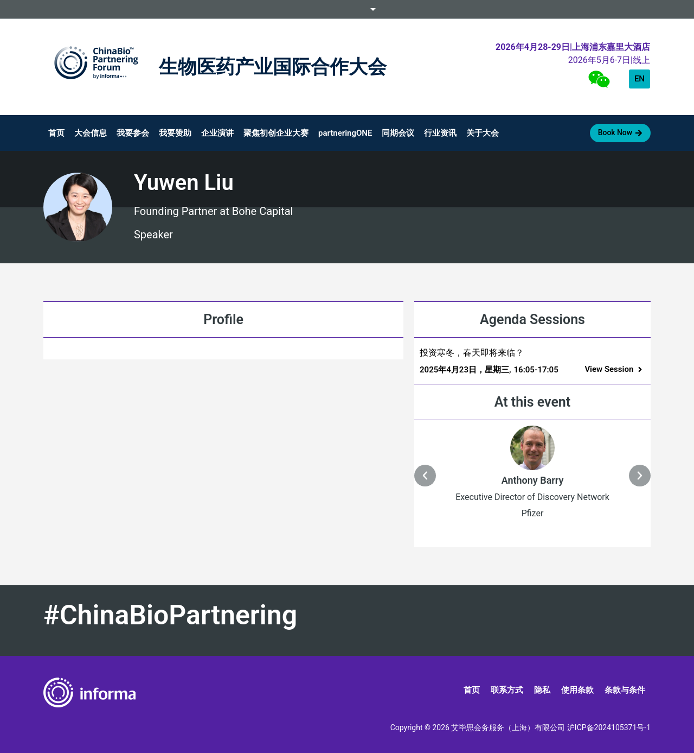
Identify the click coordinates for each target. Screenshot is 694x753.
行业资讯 (440, 133)
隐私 (542, 690)
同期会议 (398, 133)
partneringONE (345, 133)
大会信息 (90, 133)
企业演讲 (217, 133)
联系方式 (507, 690)
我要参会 (133, 133)
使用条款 (577, 690)
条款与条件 (625, 690)
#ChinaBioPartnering (170, 615)
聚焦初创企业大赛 (276, 133)
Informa (347, 9)
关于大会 (482, 133)
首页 (56, 133)
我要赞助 (175, 133)
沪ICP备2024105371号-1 (609, 727)
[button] (614, 369)
